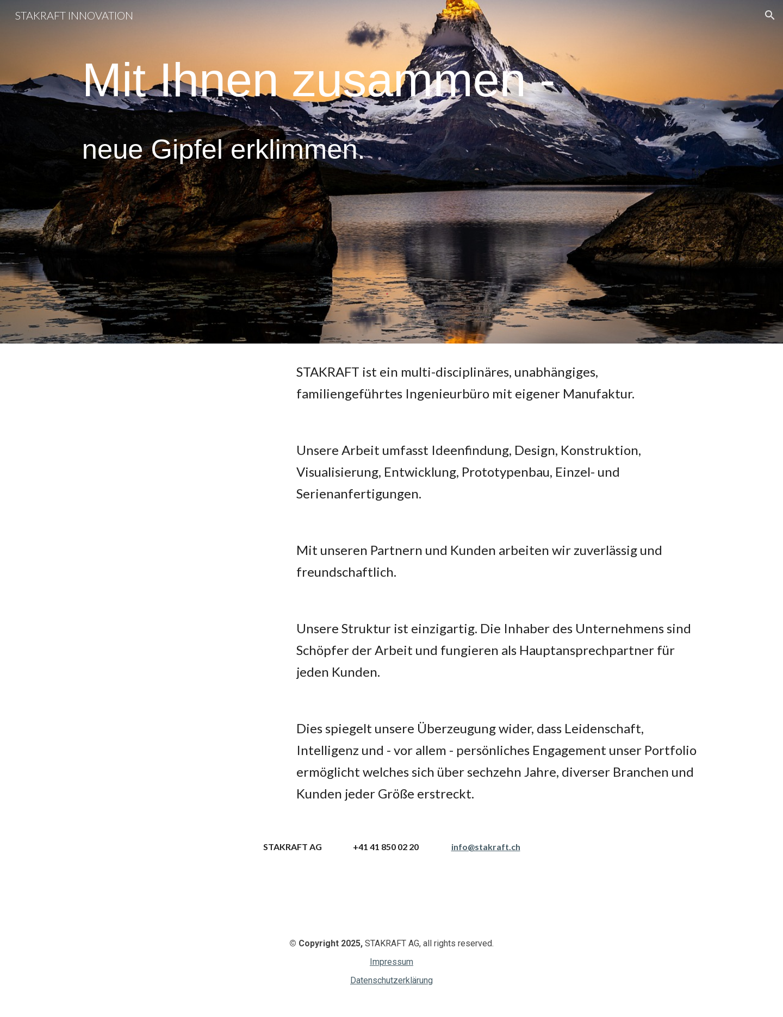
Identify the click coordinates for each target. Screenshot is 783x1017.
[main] (391, 149)
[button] (770, 15)
